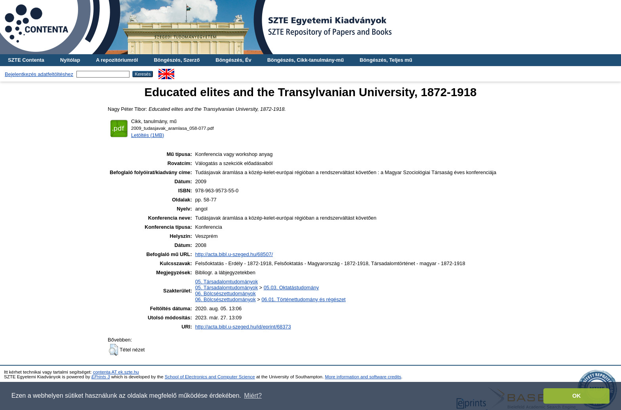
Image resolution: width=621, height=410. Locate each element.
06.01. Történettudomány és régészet (303, 299)
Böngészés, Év (233, 60)
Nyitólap (70, 60)
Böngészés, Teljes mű (386, 60)
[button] (113, 350)
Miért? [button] (252, 395)
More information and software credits (363, 376)
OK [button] (576, 396)
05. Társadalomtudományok (226, 282)
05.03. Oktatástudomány (291, 287)
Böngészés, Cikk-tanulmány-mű (305, 60)
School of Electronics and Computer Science (210, 376)
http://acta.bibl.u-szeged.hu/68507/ (234, 254)
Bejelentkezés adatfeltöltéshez (39, 74)
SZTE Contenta (26, 60)
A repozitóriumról (117, 60)
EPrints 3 (100, 376)
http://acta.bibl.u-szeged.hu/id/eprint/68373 (243, 327)
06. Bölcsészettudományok (225, 293)
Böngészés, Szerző (177, 60)
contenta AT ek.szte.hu (116, 372)
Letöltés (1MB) (147, 135)
